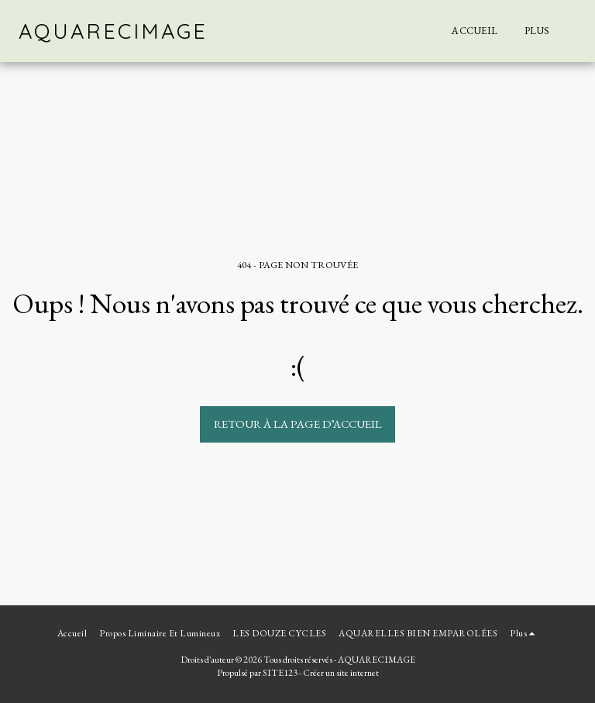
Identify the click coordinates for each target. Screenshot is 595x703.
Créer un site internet (341, 673)
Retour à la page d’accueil (298, 423)
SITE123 (280, 673)
